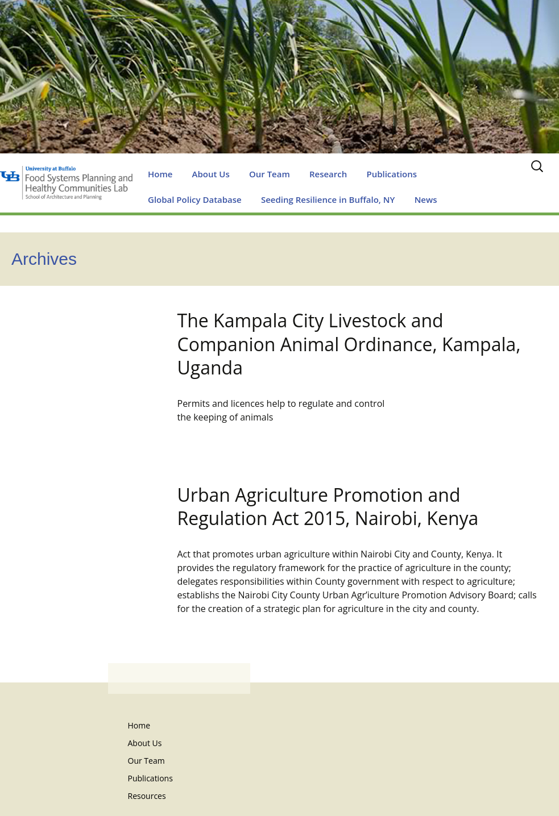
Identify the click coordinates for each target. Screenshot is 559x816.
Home (160, 174)
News (426, 199)
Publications (391, 174)
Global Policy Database (195, 199)
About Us (211, 174)
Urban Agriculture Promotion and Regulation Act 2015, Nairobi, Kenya (328, 506)
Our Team (269, 174)
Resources (147, 795)
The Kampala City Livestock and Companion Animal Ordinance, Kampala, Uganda (349, 344)
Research (328, 174)
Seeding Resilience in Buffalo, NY (328, 199)
